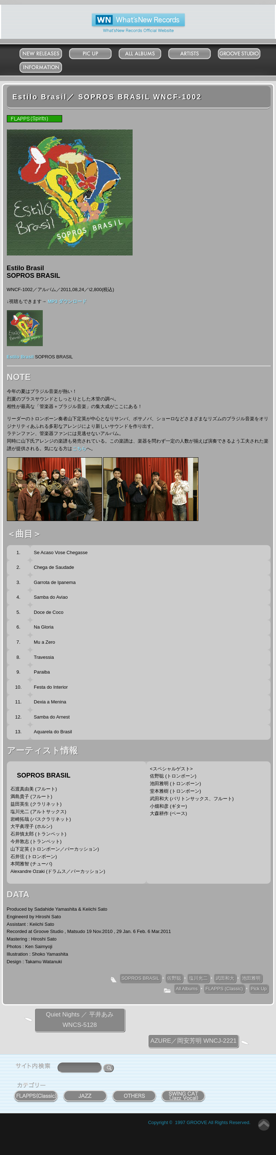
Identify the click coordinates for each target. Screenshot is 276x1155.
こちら (79, 448)
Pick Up (97, 52)
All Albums (147, 52)
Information (48, 65)
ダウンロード (73, 301)
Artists (196, 52)
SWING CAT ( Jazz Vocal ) (184, 1094)
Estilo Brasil (20, 356)
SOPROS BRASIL (140, 978)
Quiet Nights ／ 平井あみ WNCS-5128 (80, 1019)
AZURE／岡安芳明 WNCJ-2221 (193, 1040)
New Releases (47, 52)
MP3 (53, 301)
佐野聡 (174, 978)
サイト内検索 (34, 1067)
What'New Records (127, 16)
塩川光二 (198, 978)
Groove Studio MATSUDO (246, 55)
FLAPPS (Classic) (224, 988)
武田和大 (225, 978)
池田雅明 (251, 978)
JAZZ (85, 1092)
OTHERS (134, 1092)
